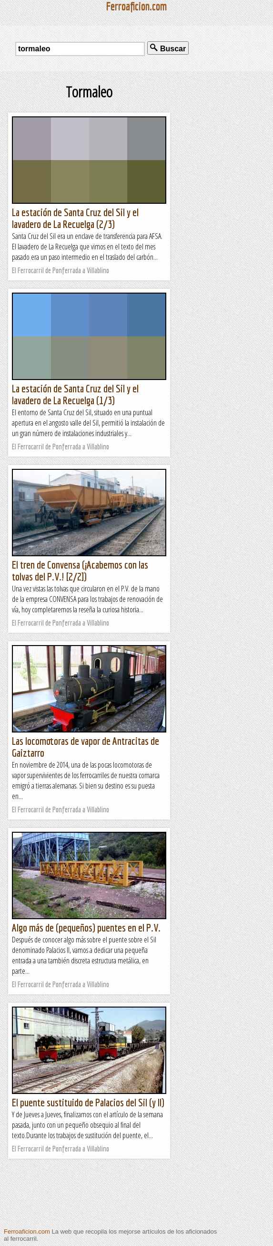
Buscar (168, 48)
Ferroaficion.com (27, 1231)
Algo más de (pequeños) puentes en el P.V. (86, 927)
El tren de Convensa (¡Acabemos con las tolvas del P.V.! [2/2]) (80, 570)
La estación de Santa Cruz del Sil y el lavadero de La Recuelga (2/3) (75, 218)
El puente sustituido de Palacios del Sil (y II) (88, 1102)
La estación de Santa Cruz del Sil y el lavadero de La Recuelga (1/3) (75, 394)
